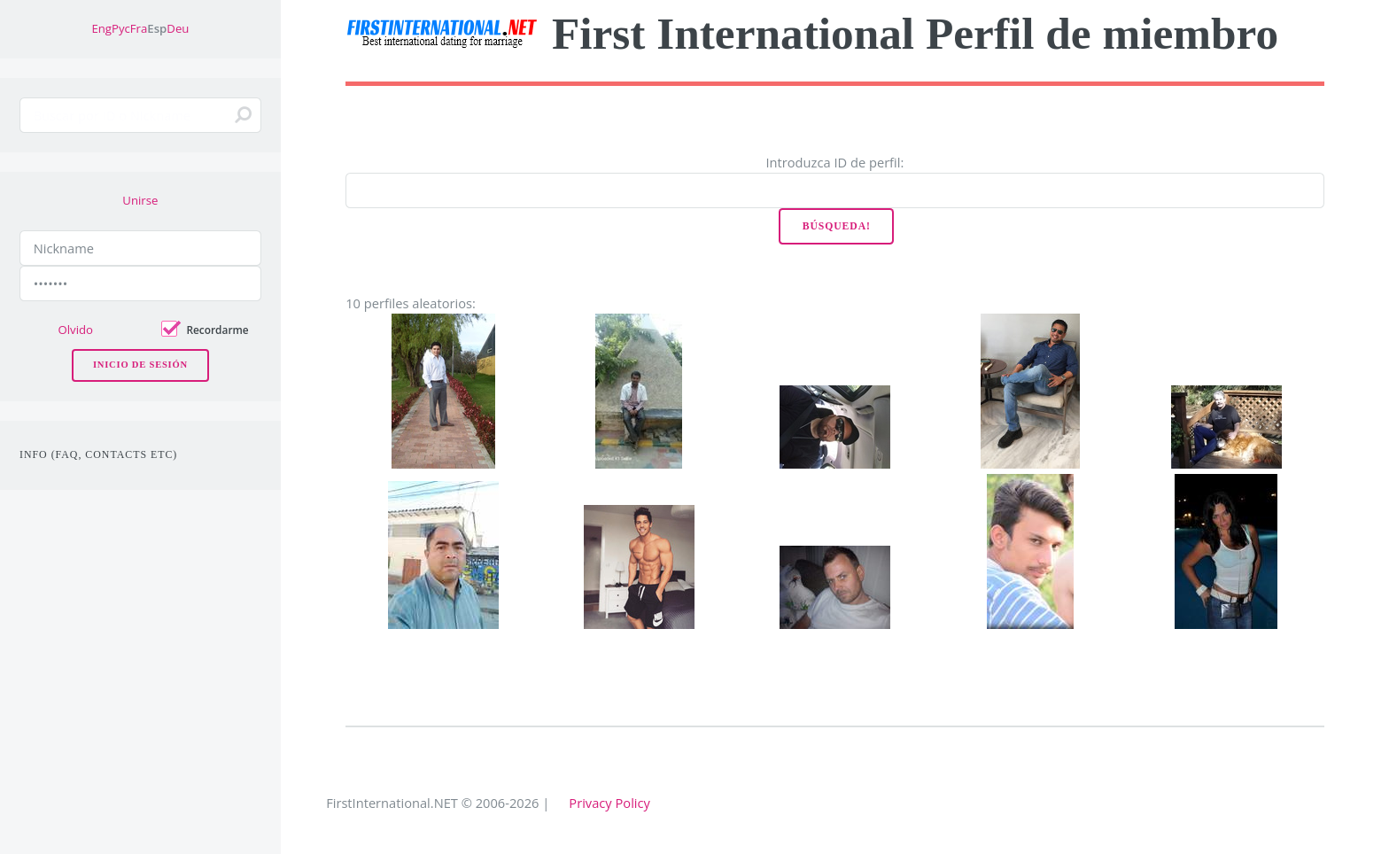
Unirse (140, 200)
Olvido (75, 330)
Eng (101, 28)
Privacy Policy (609, 802)
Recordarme (217, 329)
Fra (139, 28)
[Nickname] (140, 248)
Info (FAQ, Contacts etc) (98, 454)
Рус (121, 28)
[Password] (140, 283)
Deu (178, 28)
